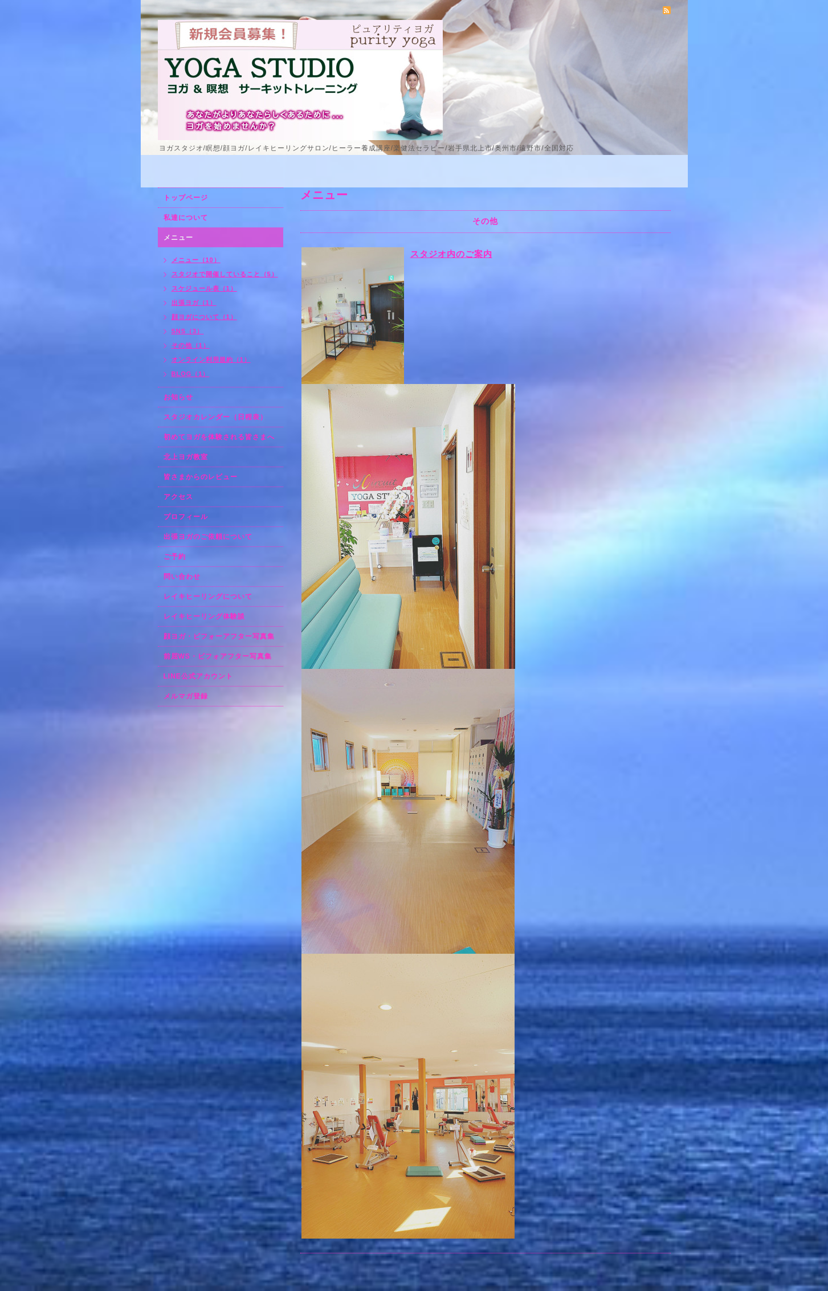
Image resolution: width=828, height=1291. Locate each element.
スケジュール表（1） (204, 288)
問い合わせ (182, 577)
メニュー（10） (196, 259)
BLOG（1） (191, 373)
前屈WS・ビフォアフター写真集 (218, 656)
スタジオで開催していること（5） (225, 274)
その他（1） (191, 345)
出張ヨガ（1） (194, 302)
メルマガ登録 (186, 696)
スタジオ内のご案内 (451, 254)
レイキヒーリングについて (208, 596)
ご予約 (175, 557)
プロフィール (186, 517)
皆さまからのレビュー (201, 477)
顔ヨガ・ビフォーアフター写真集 (219, 636)
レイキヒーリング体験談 (204, 616)
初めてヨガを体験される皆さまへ (219, 437)
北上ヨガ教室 (186, 457)
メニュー (178, 238)
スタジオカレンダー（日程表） (215, 417)
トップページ (186, 198)
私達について (186, 218)
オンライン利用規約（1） (211, 359)
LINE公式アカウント (198, 676)
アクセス (178, 497)
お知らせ (178, 397)
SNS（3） (188, 331)
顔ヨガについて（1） (204, 316)
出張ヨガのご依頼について (208, 537)
